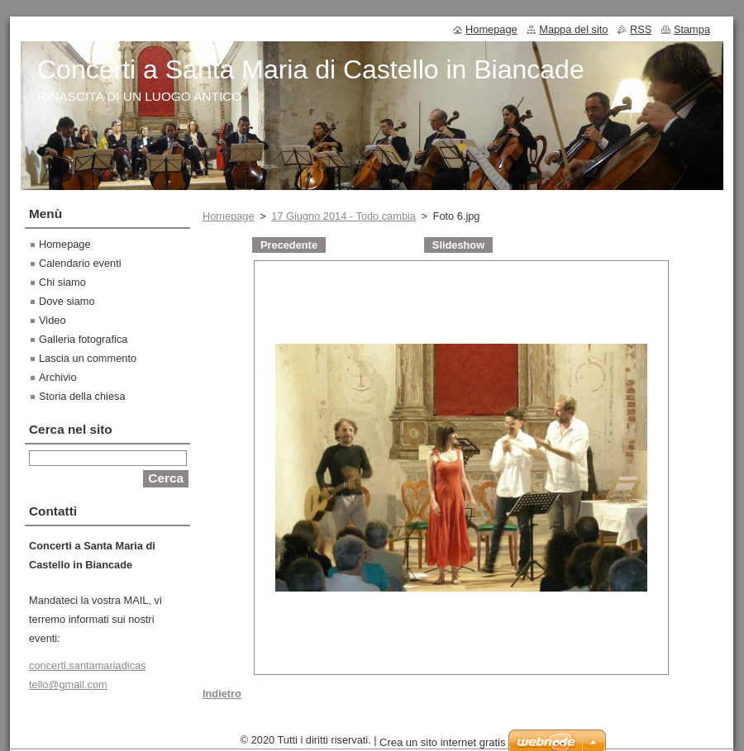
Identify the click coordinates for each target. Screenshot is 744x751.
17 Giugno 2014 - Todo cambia (343, 216)
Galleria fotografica (83, 339)
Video (52, 320)
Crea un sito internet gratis (442, 742)
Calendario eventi (80, 263)
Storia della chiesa (82, 396)
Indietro (222, 693)
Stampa (692, 29)
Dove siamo (67, 301)
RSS (640, 29)
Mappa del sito (573, 29)
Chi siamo (62, 282)
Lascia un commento (87, 358)
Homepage (229, 216)
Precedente (288, 245)
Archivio (58, 377)
